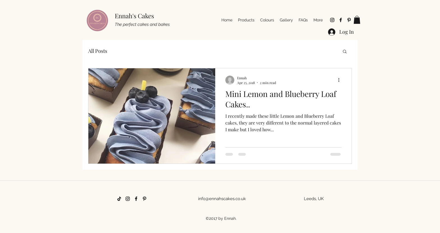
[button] (357, 20)
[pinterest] (349, 20)
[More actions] (340, 80)
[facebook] (340, 20)
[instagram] (332, 20)
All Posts (97, 50)
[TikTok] (119, 199)
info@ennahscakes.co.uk (222, 198)
